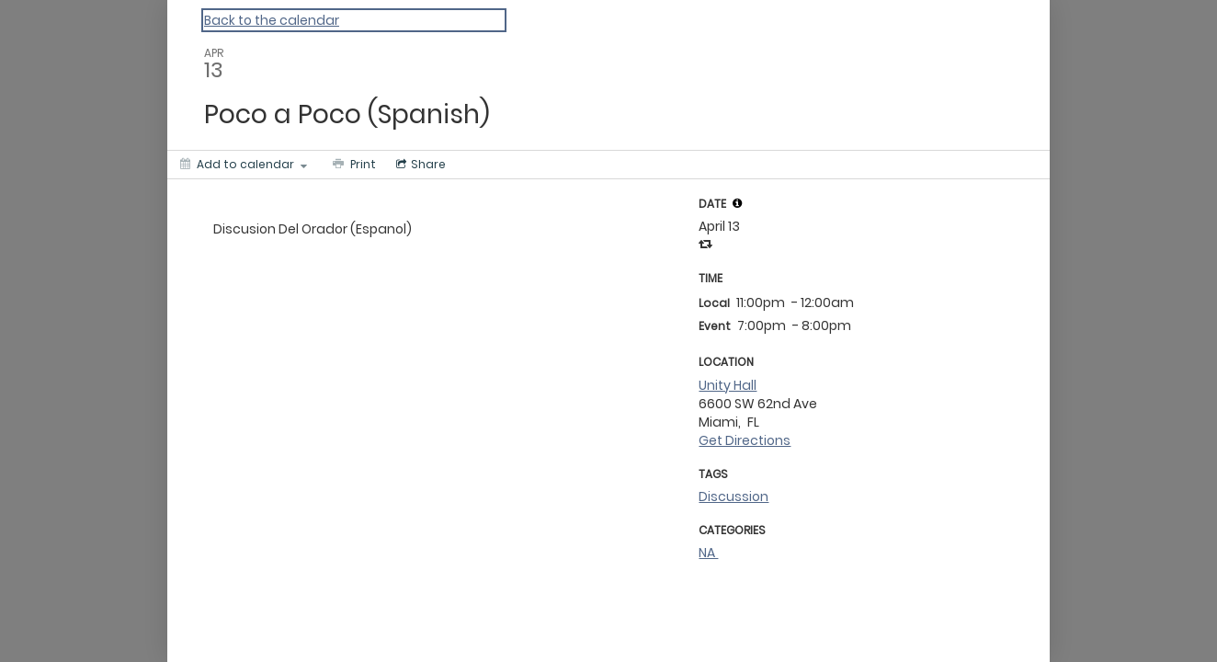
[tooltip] (737, 203)
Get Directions (744, 440)
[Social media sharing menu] (419, 164)
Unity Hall (727, 385)
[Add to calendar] (243, 164)
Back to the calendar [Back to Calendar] (271, 20)
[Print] (352, 164)
